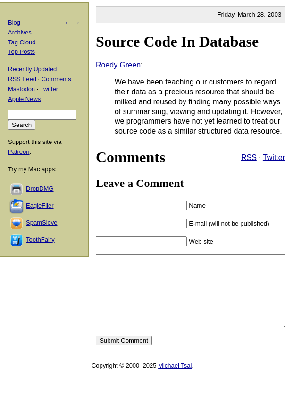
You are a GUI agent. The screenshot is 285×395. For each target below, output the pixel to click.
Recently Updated (32, 69)
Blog (14, 22)
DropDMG (40, 188)
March (246, 14)
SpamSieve (41, 222)
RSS (249, 157)
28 (260, 14)
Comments (56, 79)
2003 (275, 14)
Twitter (274, 157)
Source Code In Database (177, 41)
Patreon (19, 151)
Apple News (24, 98)
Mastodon (21, 88)
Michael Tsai (175, 379)
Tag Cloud (22, 42)
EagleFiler (40, 205)
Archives (20, 32)
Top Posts (21, 51)
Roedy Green (118, 65)
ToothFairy (40, 239)
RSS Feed (22, 79)
